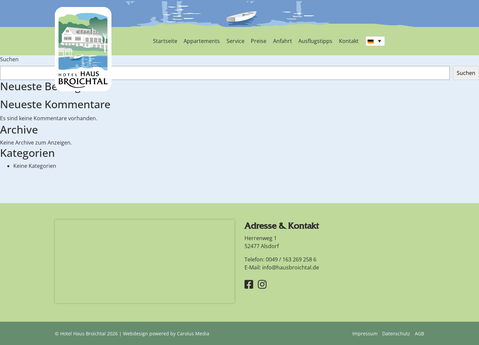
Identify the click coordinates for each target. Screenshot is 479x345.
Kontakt (345, 41)
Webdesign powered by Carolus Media (166, 333)
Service (234, 41)
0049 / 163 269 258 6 (291, 258)
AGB (419, 333)
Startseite (165, 41)
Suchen (9, 59)
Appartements (201, 41)
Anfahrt (280, 41)
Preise (257, 41)
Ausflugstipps (313, 41)
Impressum (365, 333)
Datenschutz (396, 333)
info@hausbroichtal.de (290, 266)
